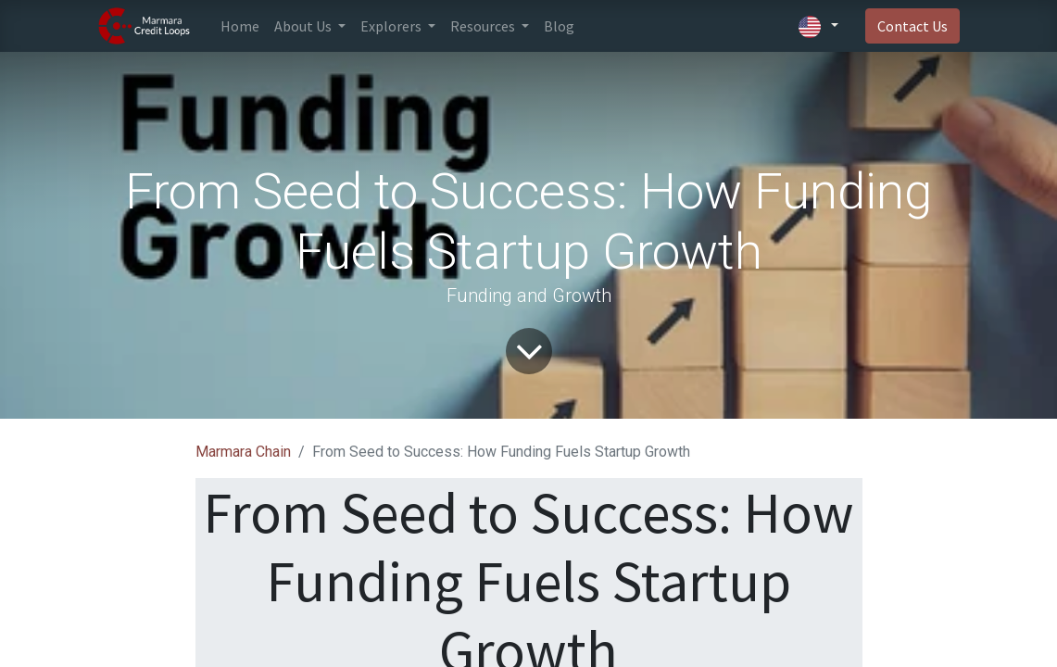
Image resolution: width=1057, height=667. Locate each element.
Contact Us (912, 26)
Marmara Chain (243, 451)
